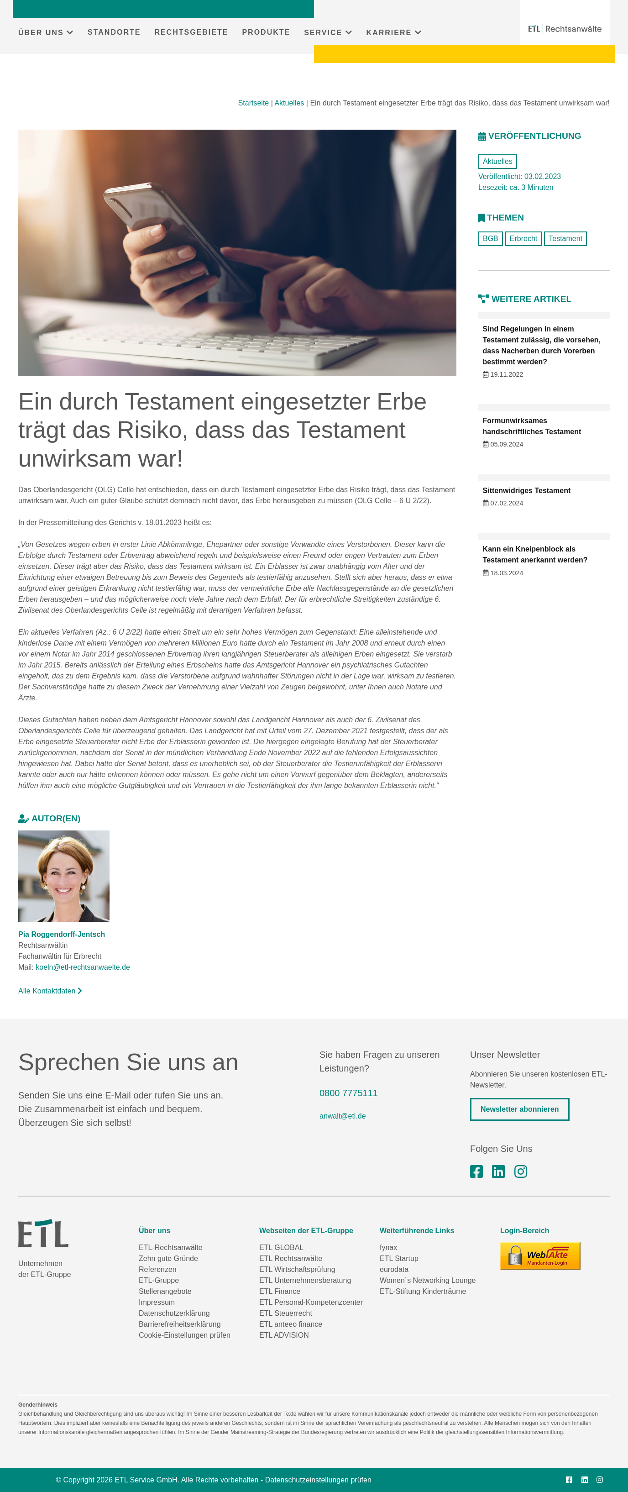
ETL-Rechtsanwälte (171, 1247)
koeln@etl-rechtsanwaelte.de (83, 967)
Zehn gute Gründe (168, 1258)
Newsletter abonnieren (520, 1109)
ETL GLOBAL (281, 1247)
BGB (490, 238)
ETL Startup (399, 1258)
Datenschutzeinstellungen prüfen (318, 1480)
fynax (388, 1247)
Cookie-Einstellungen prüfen (184, 1335)
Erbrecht (523, 238)
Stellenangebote (165, 1291)
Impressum (157, 1302)
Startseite (253, 103)
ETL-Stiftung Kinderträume (423, 1291)
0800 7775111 (348, 1093)
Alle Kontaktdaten (50, 991)
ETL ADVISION (284, 1335)
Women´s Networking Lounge (428, 1280)
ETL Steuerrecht (285, 1313)
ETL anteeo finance (290, 1324)
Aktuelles (289, 103)
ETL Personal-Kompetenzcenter (311, 1302)
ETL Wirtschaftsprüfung (297, 1269)
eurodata (394, 1269)
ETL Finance (279, 1291)
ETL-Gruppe (159, 1280)
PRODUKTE (266, 32)
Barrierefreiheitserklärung (180, 1324)
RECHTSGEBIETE (191, 32)
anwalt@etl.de (342, 1116)
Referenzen (158, 1269)
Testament (565, 238)
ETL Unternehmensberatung (305, 1280)
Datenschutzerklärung (174, 1313)
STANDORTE (114, 32)
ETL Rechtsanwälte (290, 1258)
